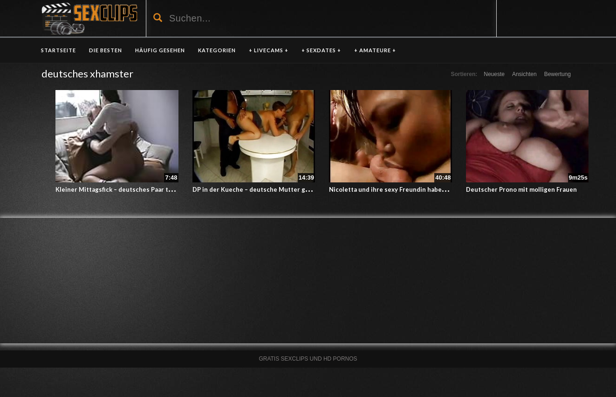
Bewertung (557, 74)
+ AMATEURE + (375, 50)
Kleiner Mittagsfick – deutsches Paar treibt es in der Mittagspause (154, 189)
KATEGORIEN (217, 50)
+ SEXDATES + (321, 50)
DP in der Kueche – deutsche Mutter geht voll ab (264, 189)
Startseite (58, 50)
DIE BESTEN (105, 50)
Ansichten (524, 74)
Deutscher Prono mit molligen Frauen (521, 189)
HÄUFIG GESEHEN (160, 50)
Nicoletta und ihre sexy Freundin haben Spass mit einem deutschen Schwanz (442, 189)
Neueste (494, 74)
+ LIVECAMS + (268, 50)
